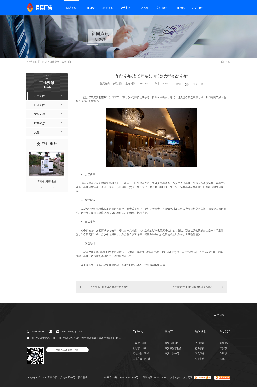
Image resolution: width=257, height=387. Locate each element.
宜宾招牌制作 (172, 343)
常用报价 (161, 7)
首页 (44, 61)
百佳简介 (89, 7)
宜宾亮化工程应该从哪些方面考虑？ (109, 286)
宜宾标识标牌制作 (46, 181)
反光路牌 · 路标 (141, 353)
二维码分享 (197, 83)
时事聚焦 (200, 358)
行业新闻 (200, 348)
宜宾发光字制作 (173, 348)
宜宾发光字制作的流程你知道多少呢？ (193, 286)
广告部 (223, 348)
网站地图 (147, 377)
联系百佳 (197, 7)
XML (165, 377)
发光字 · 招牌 (140, 348)
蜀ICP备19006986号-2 (127, 377)
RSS (157, 377)
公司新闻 (66, 61)
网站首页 (71, 7)
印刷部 (223, 353)
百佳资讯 (179, 7)
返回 (225, 61)
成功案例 (125, 7)
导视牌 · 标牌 (140, 343)
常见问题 (200, 353)
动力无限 (187, 377)
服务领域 (107, 7)
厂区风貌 (143, 7)
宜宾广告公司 (172, 353)
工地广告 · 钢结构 (142, 358)
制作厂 (223, 358)
